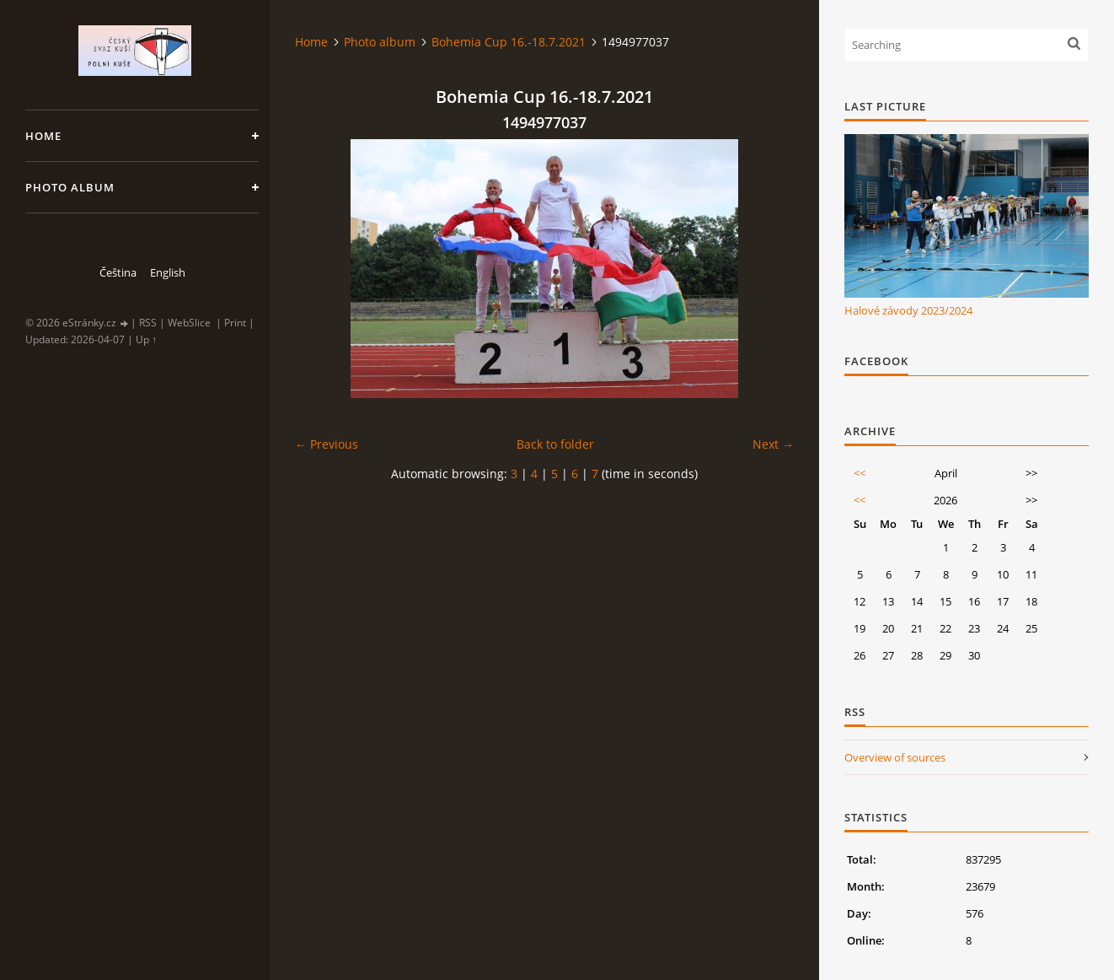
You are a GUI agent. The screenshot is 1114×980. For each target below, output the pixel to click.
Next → (773, 444)
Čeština (118, 272)
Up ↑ (146, 339)
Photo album (70, 187)
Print (235, 322)
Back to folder (555, 444)
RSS (148, 322)
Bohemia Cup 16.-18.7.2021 (508, 42)
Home (43, 135)
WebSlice (189, 322)
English (167, 272)
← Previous (326, 444)
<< (859, 473)
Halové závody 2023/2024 (908, 310)
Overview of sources (894, 757)
